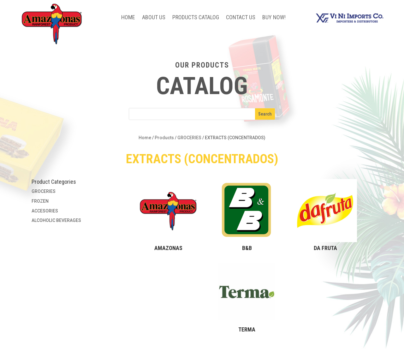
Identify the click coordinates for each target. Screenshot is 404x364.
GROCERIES (189, 137)
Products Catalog (195, 18)
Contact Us (240, 18)
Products (164, 137)
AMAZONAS (168, 248)
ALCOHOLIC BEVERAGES (56, 220)
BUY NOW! (274, 18)
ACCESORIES (45, 210)
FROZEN (40, 201)
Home (128, 18)
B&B (247, 248)
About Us (153, 18)
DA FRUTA (325, 248)
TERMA (246, 329)
